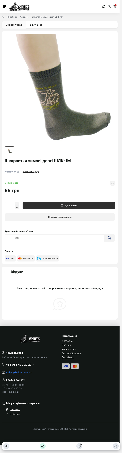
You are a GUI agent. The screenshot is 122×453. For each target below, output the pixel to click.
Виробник (12, 17)
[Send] (109, 238)
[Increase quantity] (17, 204)
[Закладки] (79, 446)
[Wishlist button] (112, 183)
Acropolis (24, 17)
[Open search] (103, 6)
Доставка (67, 340)
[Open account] (109, 6)
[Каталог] (6, 446)
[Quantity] (10, 205)
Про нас (66, 345)
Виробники (68, 357)
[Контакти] (116, 446)
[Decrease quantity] (17, 207)
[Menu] (4, 6)
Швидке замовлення (59, 217)
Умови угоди (69, 349)
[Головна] (43, 446)
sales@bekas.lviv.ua (19, 372)
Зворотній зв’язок (71, 353)
